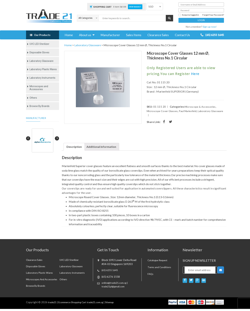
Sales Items (133, 35)
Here (195, 73)
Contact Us (182, 35)
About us (85, 35)
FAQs (151, 273)
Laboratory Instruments (42, 77)
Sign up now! (210, 26)
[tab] (74, 147)
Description (74, 146)
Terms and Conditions (160, 267)
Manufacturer (110, 35)
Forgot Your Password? (213, 15)
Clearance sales (35, 260)
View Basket (135, 6)
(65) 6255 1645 (211, 35)
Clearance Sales (158, 35)
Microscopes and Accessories (39, 88)
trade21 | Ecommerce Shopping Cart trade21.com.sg (78, 304)
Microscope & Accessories (201, 106)
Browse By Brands (39, 106)
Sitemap (114, 304)
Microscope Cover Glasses (163, 111)
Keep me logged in (188, 15)
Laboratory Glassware (41, 61)
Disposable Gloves (39, 52)
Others (33, 97)
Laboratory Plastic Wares (43, 69)
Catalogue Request (159, 260)
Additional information (101, 146)
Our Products (42, 34)
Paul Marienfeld (190, 111)
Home (69, 35)
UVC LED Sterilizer (39, 44)
